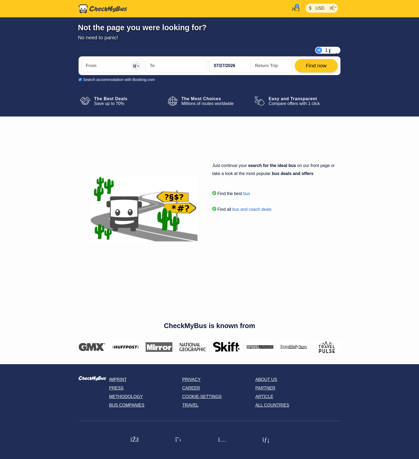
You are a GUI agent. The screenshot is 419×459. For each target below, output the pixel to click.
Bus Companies (126, 405)
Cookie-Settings (202, 396)
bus (246, 193)
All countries (272, 405)
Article (264, 396)
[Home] (103, 8)
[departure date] (230, 65)
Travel (190, 405)
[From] (112, 65)
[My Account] (294, 8)
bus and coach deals (251, 209)
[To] (176, 65)
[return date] (271, 65)
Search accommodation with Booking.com (119, 79)
